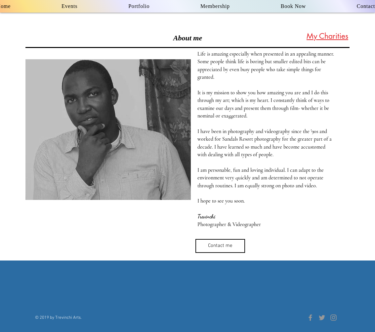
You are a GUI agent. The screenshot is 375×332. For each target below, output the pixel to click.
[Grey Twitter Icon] (322, 317)
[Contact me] (220, 246)
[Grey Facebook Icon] (310, 317)
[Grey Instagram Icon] (333, 317)
